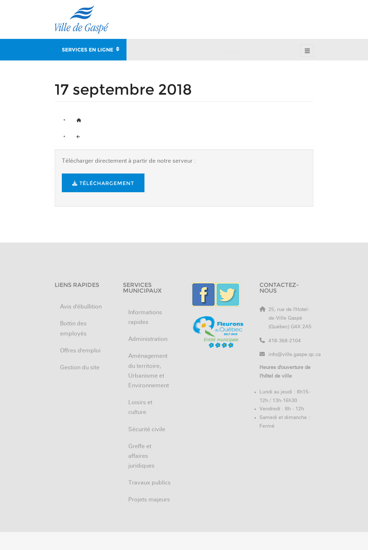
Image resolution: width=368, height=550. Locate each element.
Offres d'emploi (231, 11)
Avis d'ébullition (81, 307)
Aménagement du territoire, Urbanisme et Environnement (148, 371)
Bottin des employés (176, 11)
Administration (147, 339)
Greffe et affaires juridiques (141, 456)
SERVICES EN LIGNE (90, 48)
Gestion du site (80, 368)
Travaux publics (149, 483)
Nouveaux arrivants (285, 11)
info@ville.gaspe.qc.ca (294, 354)
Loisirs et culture (140, 407)
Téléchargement (103, 183)
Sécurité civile (146, 430)
